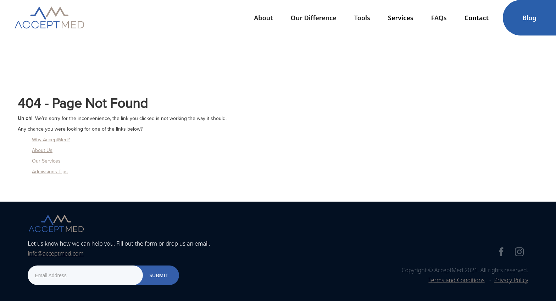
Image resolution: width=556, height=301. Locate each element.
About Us (42, 150)
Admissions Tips (50, 172)
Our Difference (314, 17)
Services (400, 17)
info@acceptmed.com (55, 253)
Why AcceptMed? (51, 140)
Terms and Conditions (456, 280)
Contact (477, 17)
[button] (263, 17)
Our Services (46, 161)
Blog (529, 17)
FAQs (439, 17)
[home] (49, 18)
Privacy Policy (511, 280)
